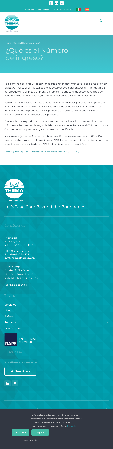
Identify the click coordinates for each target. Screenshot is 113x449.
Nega (40, 432)
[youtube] (15, 383)
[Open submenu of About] (107, 310)
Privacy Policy (73, 426)
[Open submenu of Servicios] (107, 304)
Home (8, 43)
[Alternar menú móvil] (107, 20)
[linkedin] (7, 383)
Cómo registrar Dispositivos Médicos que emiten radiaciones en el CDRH (39, 152)
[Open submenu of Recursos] (107, 322)
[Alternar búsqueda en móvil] (101, 20)
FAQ (76, 152)
